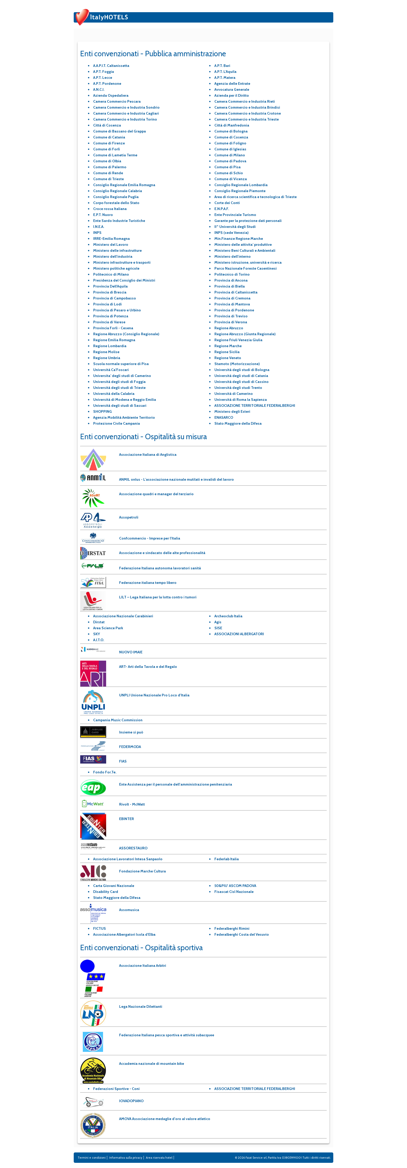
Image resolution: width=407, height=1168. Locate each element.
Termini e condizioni (92, 1157)
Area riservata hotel (159, 1157)
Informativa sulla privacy (125, 1157)
